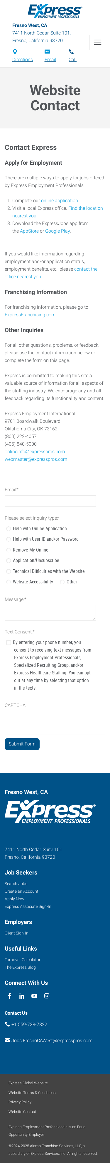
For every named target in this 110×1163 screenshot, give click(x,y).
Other (72, 581)
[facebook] (9, 996)
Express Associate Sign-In (28, 906)
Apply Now (14, 898)
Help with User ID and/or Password (46, 539)
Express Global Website (28, 1083)
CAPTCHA (15, 705)
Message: (15, 599)
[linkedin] (22, 996)
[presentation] (49, 722)
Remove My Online (30, 550)
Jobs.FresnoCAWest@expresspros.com (51, 1040)
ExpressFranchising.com (30, 314)
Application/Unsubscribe (36, 560)
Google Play (57, 231)
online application (59, 200)
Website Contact (22, 1111)
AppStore (29, 231)
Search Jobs (16, 883)
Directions (22, 59)
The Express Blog (20, 967)
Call (73, 59)
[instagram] (47, 996)
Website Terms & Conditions (32, 1092)
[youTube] (34, 996)
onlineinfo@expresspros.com (35, 451)
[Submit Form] (22, 744)
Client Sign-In (16, 933)
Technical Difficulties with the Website (49, 571)
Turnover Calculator (22, 959)
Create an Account (21, 891)
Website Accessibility (33, 581)
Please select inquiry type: (32, 518)
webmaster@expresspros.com (36, 459)
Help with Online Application (40, 528)
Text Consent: (20, 632)
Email (50, 59)
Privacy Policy (20, 1102)
